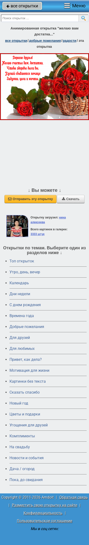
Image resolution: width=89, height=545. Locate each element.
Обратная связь (73, 497)
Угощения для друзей (28, 425)
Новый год (18, 403)
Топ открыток (21, 261)
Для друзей (19, 337)
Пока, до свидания (26, 479)
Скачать (71, 199)
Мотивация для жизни (29, 370)
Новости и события (26, 458)
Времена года (21, 315)
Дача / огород (22, 469)
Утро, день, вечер (24, 272)
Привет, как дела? (25, 359)
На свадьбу (19, 447)
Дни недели (19, 294)
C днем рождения (25, 305)
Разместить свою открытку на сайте (44, 505)
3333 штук (38, 234)
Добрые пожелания (26, 326)
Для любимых (22, 348)
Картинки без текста (27, 381)
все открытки (22, 5)
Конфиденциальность (42, 513)
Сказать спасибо (24, 392)
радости (69, 41)
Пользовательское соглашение (44, 521)
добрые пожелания (45, 41)
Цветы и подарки (24, 414)
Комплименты (22, 436)
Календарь (19, 283)
